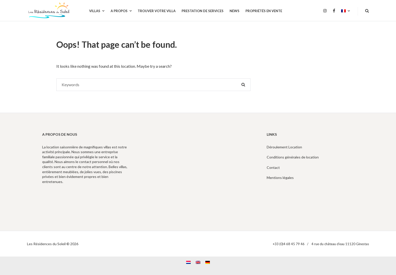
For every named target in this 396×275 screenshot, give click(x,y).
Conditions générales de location (293, 157)
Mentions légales (280, 177)
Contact (273, 167)
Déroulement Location (284, 147)
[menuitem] (345, 11)
